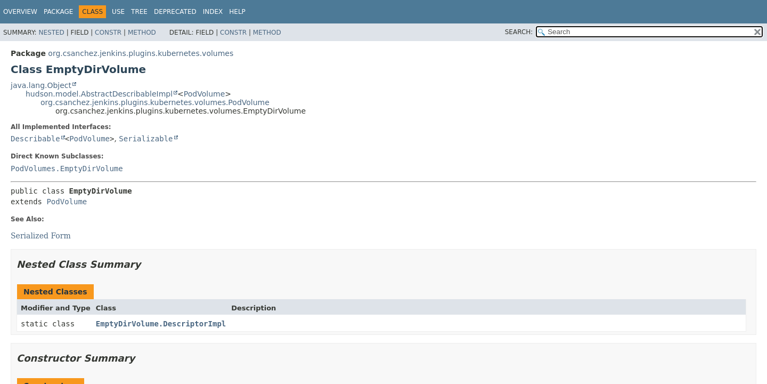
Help (237, 11)
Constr (108, 32)
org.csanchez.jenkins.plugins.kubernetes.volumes (140, 53)
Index (213, 11)
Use (118, 11)
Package (58, 11)
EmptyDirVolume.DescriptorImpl (161, 323)
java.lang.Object (41, 85)
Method (142, 32)
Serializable (146, 138)
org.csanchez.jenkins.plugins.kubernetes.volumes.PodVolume (155, 102)
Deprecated (175, 11)
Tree (139, 11)
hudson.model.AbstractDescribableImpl (99, 94)
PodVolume (204, 94)
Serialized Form (41, 235)
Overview (20, 11)
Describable (35, 138)
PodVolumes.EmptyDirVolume (67, 168)
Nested (51, 32)
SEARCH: (519, 32)
